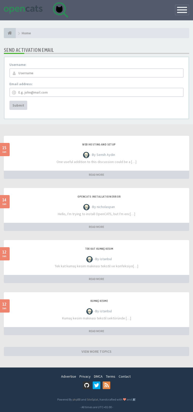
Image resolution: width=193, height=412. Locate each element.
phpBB (76, 399)
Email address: (21, 84)
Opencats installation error (99, 196)
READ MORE (96, 174)
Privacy (85, 376)
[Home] (10, 33)
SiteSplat (92, 399)
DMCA (98, 376)
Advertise (68, 376)
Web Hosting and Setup (99, 144)
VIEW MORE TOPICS (96, 351)
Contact (125, 376)
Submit (18, 105)
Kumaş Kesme (99, 301)
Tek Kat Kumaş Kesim (99, 249)
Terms (110, 376)
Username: (17, 64)
